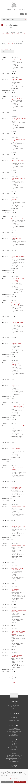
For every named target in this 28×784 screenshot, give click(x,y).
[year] (7, 51)
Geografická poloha (14, 710)
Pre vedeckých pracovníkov (14, 731)
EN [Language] (25, 14)
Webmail (14, 767)
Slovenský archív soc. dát (14, 757)
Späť (13, 682)
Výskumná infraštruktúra (14, 722)
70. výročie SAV (14, 746)
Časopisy (14, 719)
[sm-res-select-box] (14, 19)
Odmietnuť (7, 781)
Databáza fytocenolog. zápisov (14, 758)
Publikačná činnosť (14, 720)
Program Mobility (14, 735)
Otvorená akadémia (14, 761)
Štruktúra (14, 707)
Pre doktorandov (14, 728)
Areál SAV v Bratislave (14, 747)
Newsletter (14, 743)
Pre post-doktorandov (14, 729)
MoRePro (14, 732)
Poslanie (14, 704)
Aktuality (14, 741)
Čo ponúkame (14, 749)
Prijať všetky (20, 781)
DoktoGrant (14, 734)
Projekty (14, 716)
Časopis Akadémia (14, 760)
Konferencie (14, 717)
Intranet (14, 765)
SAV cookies (11, 775)
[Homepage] (14, 5)
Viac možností (14, 778)
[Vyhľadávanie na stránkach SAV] (21, 14)
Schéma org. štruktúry (14, 705)
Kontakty (14, 708)
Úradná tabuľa (14, 744)
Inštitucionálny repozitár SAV (14, 755)
